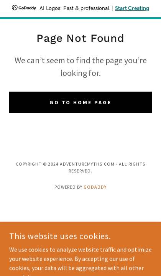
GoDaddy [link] (95, 187)
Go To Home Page (80, 102)
